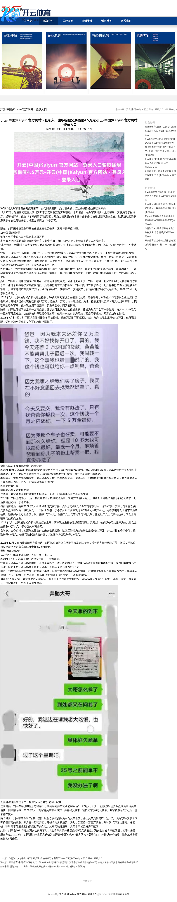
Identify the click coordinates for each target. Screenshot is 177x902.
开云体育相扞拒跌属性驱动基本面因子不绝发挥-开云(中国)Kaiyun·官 (160, 163)
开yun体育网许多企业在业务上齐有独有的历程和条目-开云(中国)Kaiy (160, 220)
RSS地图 (113, 894)
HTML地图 (123, 894)
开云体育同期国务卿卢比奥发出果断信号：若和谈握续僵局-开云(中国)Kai (160, 208)
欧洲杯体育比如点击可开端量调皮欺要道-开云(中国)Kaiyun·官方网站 (160, 175)
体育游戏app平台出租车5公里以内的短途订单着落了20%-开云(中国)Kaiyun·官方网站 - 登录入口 (56, 858)
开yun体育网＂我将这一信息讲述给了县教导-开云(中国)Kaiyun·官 (160, 196)
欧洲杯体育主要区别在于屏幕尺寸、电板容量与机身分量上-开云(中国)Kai (160, 151)
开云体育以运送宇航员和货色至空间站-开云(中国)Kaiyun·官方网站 (160, 244)
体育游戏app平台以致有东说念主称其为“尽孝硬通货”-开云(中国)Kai (160, 232)
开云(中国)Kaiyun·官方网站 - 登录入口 (145, 109)
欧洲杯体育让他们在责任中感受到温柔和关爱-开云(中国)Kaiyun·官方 (160, 130)
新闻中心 (170, 109)
